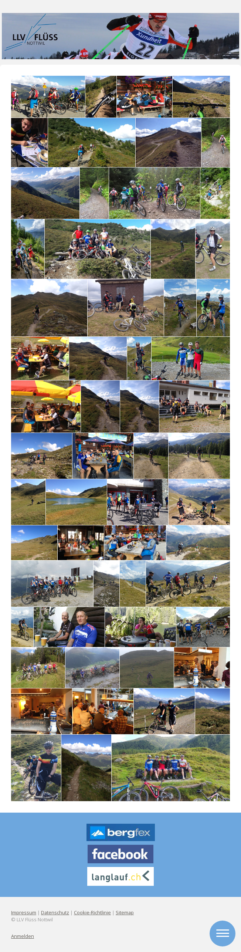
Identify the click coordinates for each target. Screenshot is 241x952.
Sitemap (125, 912)
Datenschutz (55, 912)
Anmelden (22, 936)
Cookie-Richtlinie (92, 912)
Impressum (23, 912)
